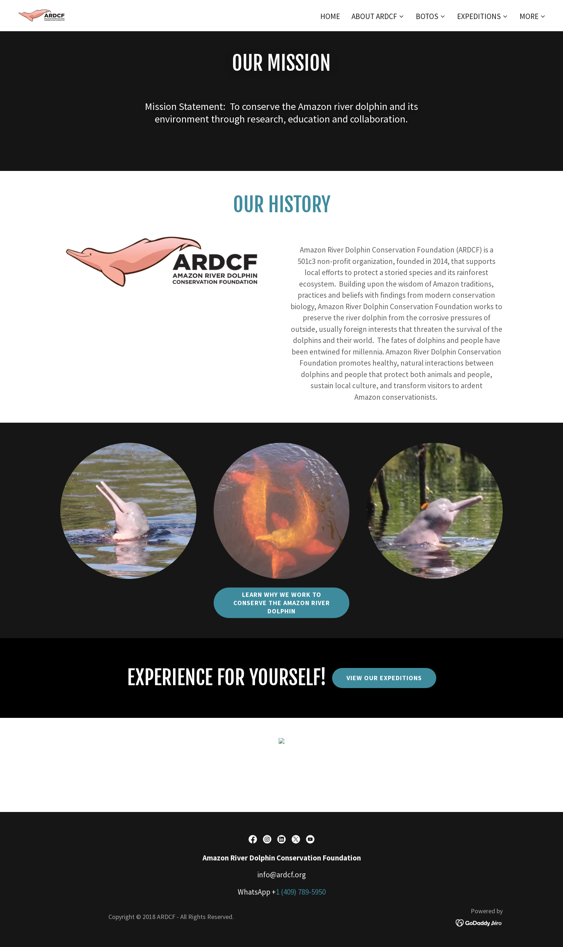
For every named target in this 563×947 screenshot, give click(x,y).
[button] (378, 16)
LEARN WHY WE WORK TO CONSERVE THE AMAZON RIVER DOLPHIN (281, 602)
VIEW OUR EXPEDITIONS (384, 678)
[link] (42, 14)
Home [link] (330, 16)
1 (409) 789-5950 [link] (301, 892)
